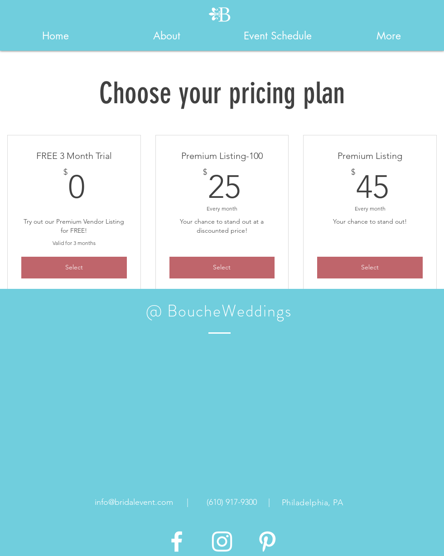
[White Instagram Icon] (222, 541)
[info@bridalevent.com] (134, 503)
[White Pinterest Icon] (267, 541)
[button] (166, 35)
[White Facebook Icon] (176, 541)
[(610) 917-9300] (231, 503)
